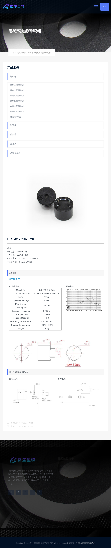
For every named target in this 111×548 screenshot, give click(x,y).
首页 (14, 52)
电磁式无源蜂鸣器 (43, 52)
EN (104, 6)
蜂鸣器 (30, 52)
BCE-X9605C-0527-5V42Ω (23, 423)
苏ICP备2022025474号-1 (85, 544)
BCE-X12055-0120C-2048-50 (24, 426)
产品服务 (22, 52)
